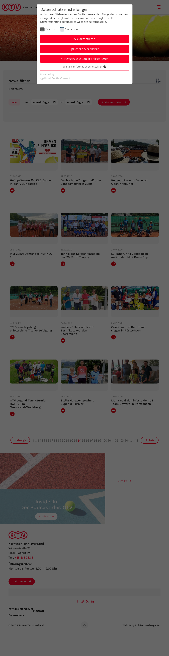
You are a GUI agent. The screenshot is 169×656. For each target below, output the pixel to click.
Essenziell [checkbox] (51, 29)
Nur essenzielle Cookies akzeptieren (84, 59)
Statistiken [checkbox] (71, 29)
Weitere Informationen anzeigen (84, 66)
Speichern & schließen (84, 49)
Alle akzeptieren (84, 39)
